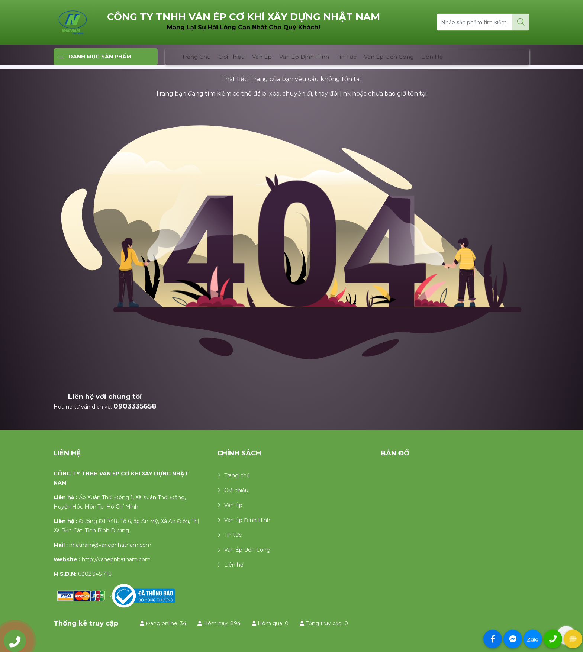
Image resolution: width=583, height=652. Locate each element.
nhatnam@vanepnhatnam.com (110, 545)
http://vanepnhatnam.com (116, 559)
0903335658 (134, 406)
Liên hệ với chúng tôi (105, 397)
